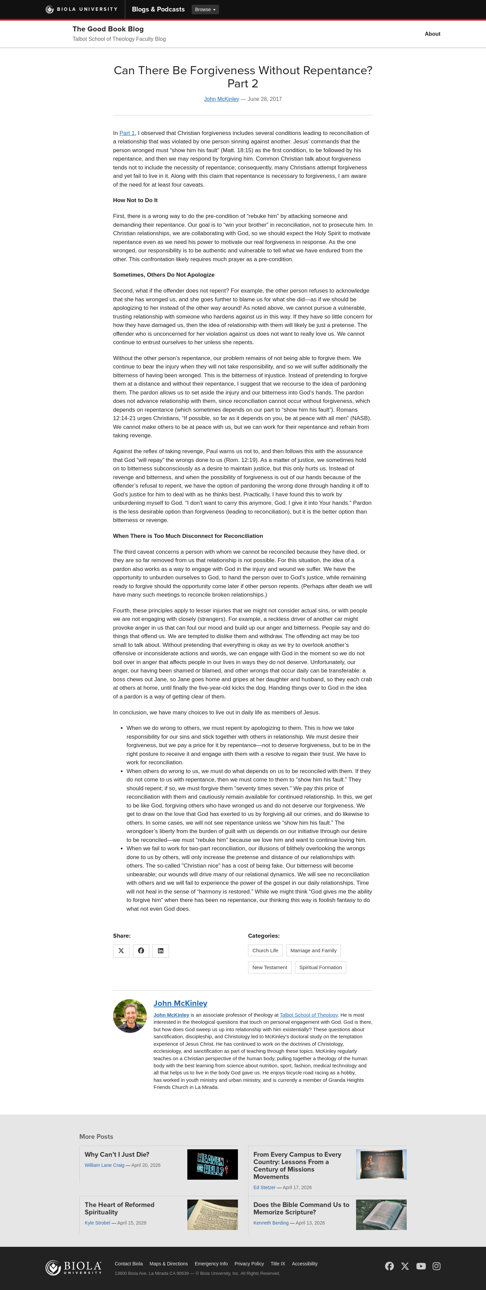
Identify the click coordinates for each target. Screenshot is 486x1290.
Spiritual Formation (320, 967)
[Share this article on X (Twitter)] (121, 951)
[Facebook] (389, 1266)
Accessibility (305, 1263)
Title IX (278, 1263)
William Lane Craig (104, 1165)
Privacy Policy (249, 1263)
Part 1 (127, 133)
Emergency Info (211, 1263)
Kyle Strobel (97, 1223)
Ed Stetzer (264, 1187)
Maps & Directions (169, 1263)
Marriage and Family (314, 950)
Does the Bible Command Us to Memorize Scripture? (301, 1208)
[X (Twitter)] (405, 1266)
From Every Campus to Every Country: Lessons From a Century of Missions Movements (297, 1166)
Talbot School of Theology (309, 1015)
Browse (205, 9)
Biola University (87, 9)
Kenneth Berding (271, 1223)
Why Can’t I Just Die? (117, 1155)
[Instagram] (436, 1266)
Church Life (265, 950)
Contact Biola (129, 1263)
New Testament (269, 967)
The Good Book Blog (108, 29)
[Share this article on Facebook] (141, 951)
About (432, 34)
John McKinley (221, 99)
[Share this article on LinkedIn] (161, 951)
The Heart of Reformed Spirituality (120, 1208)
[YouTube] (421, 1266)
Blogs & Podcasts (158, 9)
